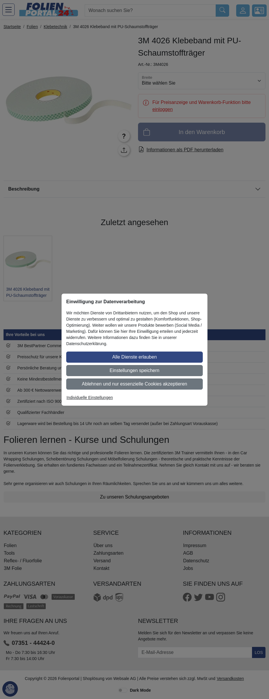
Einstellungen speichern (134, 370)
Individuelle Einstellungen (90, 397)
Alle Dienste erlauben (134, 356)
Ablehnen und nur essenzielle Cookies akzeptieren (134, 383)
